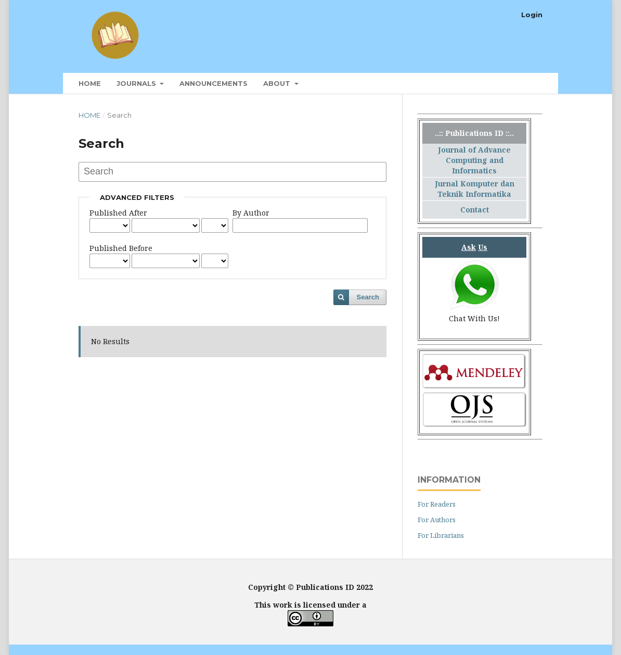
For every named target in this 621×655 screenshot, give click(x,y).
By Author (250, 213)
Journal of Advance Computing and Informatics (474, 160)
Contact (474, 210)
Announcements (213, 83)
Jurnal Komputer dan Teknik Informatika (474, 189)
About (277, 83)
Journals (137, 83)
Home (90, 83)
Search (368, 297)
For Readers (437, 504)
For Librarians (441, 535)
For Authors (437, 519)
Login (531, 14)
